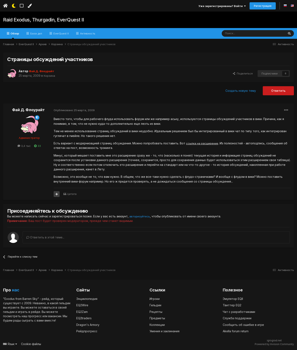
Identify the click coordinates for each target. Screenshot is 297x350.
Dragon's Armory (87, 324)
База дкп (35, 33)
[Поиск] (244, 33)
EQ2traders (84, 318)
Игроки (155, 298)
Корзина (49, 75)
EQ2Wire (82, 305)
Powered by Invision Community (274, 343)
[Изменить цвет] (29, 6)
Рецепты (156, 311)
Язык (10, 343)
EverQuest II (61, 33)
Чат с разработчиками (239, 311)
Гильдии (155, 305)
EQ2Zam (82, 311)
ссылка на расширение (202, 143)
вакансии (54, 316)
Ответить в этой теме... (45, 237)
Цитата (72, 194)
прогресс (35, 316)
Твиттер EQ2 (232, 305)
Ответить (278, 90)
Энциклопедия (86, 298)
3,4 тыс (24, 145)
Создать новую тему (240, 90)
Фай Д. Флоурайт (28, 110)
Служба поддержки (237, 318)
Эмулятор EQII (233, 298)
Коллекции (157, 324)
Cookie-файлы (31, 343)
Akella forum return (236, 331)
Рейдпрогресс (86, 331)
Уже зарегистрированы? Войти (222, 6)
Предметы (157, 318)
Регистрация (262, 5)
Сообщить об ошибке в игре (243, 324)
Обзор (14, 35)
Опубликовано (74, 110)
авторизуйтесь (140, 216)
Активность (87, 33)
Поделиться (243, 73)
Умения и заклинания (164, 331)
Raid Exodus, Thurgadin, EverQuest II (42, 19)
